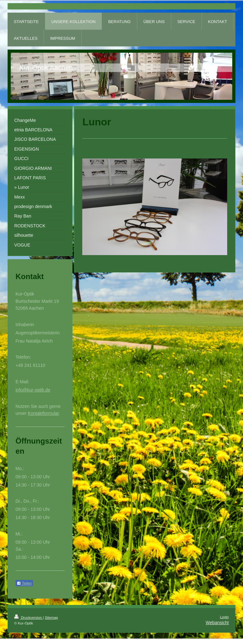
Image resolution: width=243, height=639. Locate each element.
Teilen (24, 583)
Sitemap (51, 617)
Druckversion (28, 617)
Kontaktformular (43, 413)
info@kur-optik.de (33, 389)
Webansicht (217, 622)
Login (224, 617)
